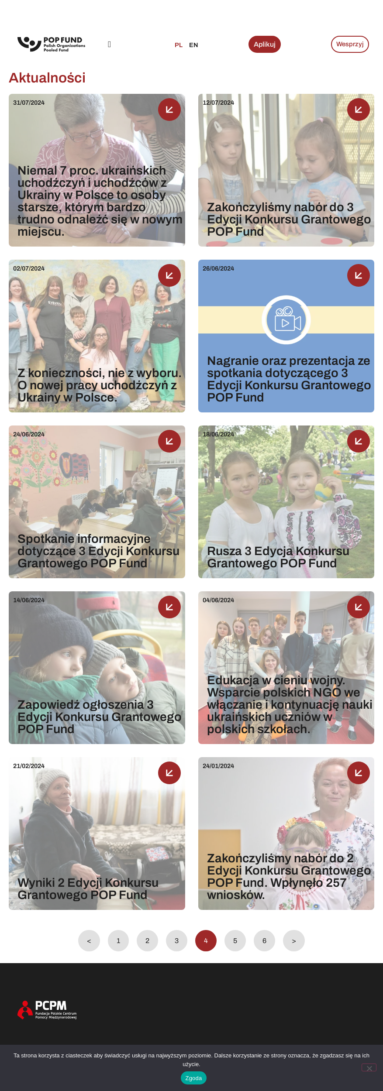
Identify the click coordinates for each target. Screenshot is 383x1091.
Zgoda (193, 1078)
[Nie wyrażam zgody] (369, 1067)
